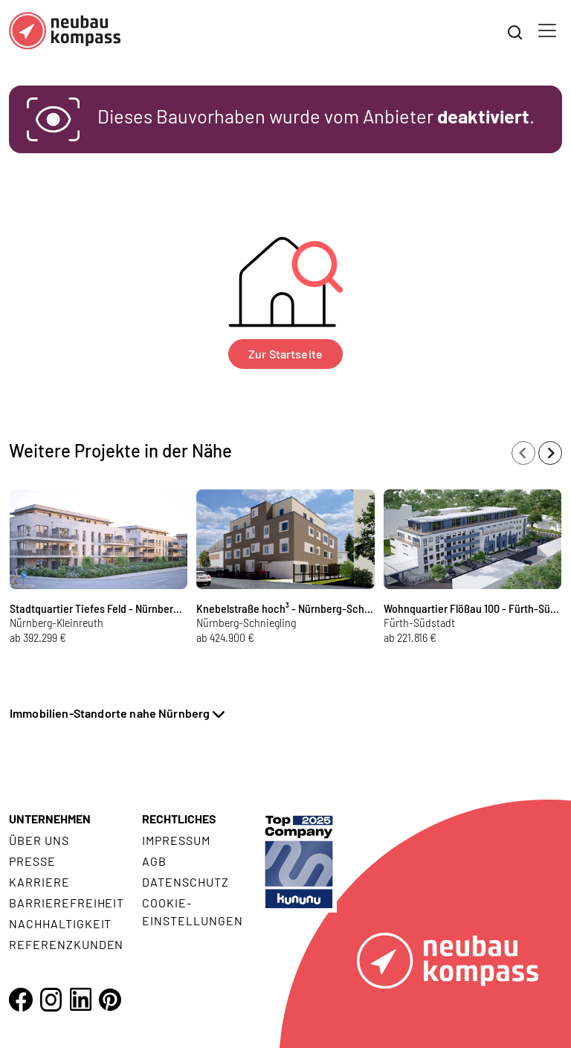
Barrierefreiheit (66, 903)
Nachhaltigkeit (60, 923)
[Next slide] (550, 453)
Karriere (39, 882)
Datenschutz (185, 882)
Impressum (176, 840)
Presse (32, 861)
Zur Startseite (285, 354)
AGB (154, 861)
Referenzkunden (66, 944)
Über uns (39, 840)
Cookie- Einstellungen (192, 912)
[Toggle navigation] (547, 30)
